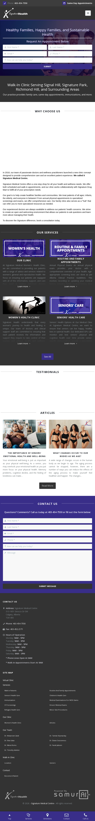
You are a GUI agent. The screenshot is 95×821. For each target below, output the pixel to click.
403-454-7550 (20, 3)
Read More (47, 485)
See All (47, 356)
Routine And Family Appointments (71, 260)
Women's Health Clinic (24, 317)
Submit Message (47, 586)
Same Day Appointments (77, 3)
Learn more (24, 286)
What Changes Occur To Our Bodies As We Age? (70, 454)
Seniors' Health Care (71, 317)
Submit (47, 66)
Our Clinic (24, 260)
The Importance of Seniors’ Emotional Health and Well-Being (24, 454)
